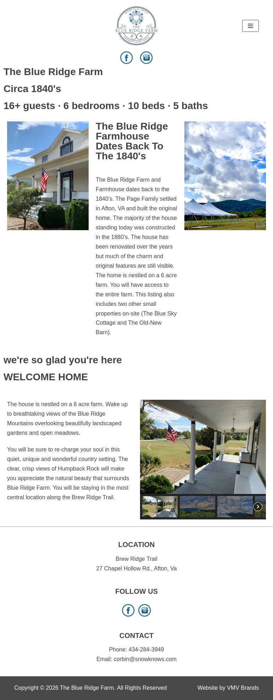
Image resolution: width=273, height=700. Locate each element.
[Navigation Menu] (250, 26)
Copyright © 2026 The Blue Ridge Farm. (64, 688)
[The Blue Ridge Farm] (136, 26)
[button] (149, 447)
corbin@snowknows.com (145, 659)
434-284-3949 (146, 650)
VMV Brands (243, 688)
